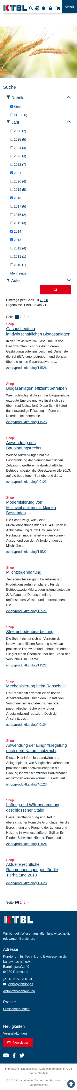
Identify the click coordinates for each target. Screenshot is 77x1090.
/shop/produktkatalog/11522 (26, 552)
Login (50, 8)
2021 (15, 173)
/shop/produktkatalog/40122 (26, 482)
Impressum (12, 1068)
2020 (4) (18, 181)
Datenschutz (29, 1068)
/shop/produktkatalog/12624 (26, 844)
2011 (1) (18, 256)
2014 (15, 231)
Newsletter (17, 1042)
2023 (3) (18, 156)
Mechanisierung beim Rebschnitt (36, 686)
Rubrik (17, 98)
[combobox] (23, 289)
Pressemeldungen (16, 1009)
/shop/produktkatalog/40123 (26, 784)
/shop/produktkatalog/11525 (26, 422)
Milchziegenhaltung (23, 572)
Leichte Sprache (44, 8)
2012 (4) (18, 248)
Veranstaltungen (15, 1033)
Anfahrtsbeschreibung (19, 991)
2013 (15, 240)
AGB (67, 1068)
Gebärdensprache (37, 8)
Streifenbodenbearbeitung (29, 631)
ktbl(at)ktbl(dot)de (20, 984)
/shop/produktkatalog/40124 (26, 724)
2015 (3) (18, 223)
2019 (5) (18, 189)
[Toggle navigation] (69, 6)
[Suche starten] (55, 290)
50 (46, 300)
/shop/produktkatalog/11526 (26, 368)
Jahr (15, 122)
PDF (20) (18, 115)
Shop (57, 8)
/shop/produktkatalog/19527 (26, 611)
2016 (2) (18, 215)
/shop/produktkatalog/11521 (26, 665)
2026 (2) (18, 131)
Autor (16, 280)
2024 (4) (18, 148)
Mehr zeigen (19, 273)
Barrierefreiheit (38, 1073)
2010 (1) (18, 265)
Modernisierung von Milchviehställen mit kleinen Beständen (31, 507)
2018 (15, 198)
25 (42, 300)
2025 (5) (18, 139)
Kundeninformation (50, 1068)
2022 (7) (18, 164)
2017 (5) (18, 206)
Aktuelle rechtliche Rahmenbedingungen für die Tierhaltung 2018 (32, 869)
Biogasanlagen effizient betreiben (36, 388)
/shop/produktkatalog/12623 (26, 883)
